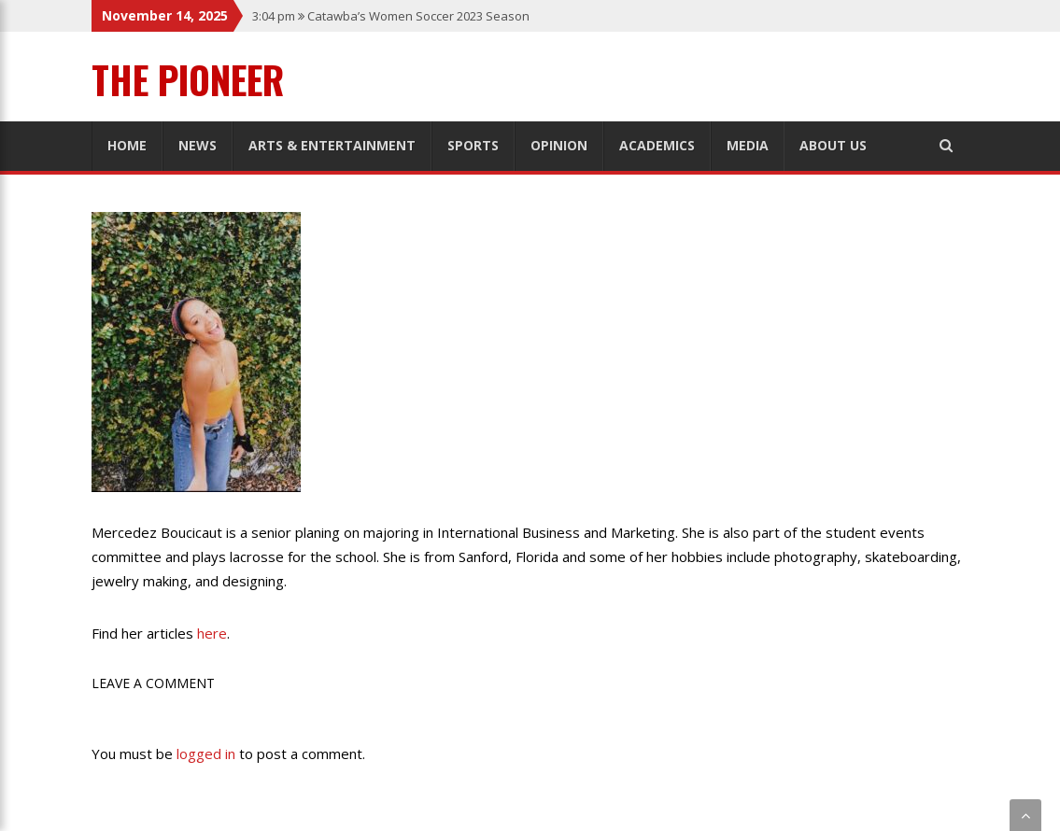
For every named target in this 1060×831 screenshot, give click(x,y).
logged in (206, 753)
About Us (833, 145)
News (197, 145)
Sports (473, 145)
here (212, 633)
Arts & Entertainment (332, 145)
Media (748, 145)
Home (127, 145)
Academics (657, 145)
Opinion (558, 145)
